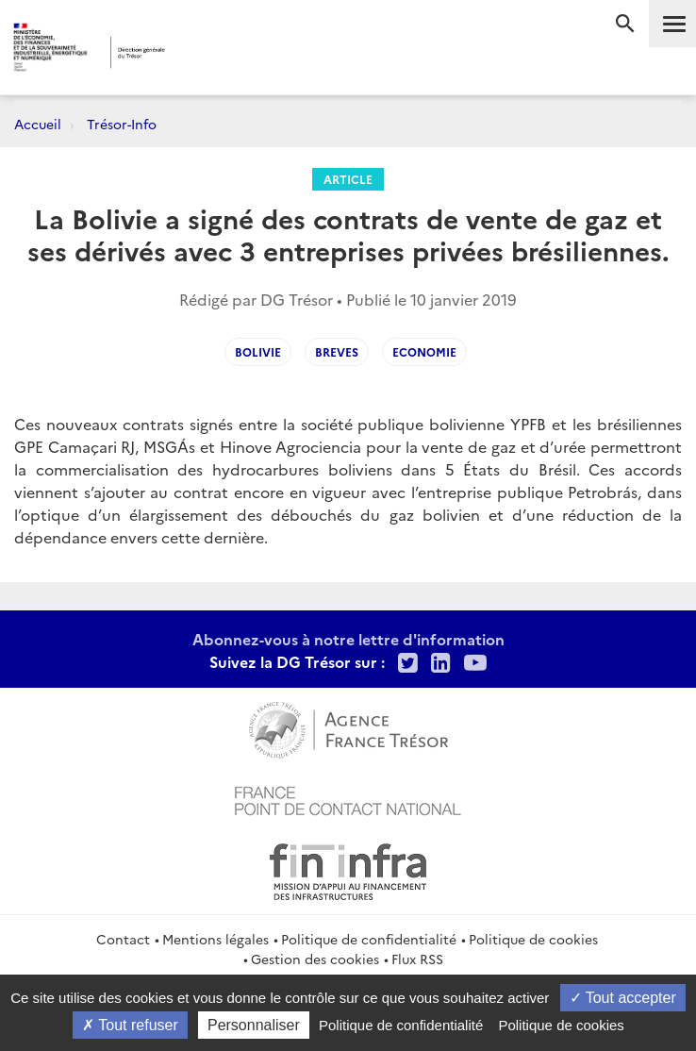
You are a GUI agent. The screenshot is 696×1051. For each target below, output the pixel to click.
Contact (123, 938)
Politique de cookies (533, 938)
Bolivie (258, 351)
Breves (336, 351)
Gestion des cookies (315, 958)
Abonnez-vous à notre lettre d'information (348, 638)
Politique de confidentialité (368, 938)
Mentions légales (215, 938)
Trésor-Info (122, 123)
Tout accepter (623, 998)
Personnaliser (253, 1025)
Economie (424, 351)
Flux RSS (417, 958)
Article (348, 179)
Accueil (37, 123)
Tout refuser (130, 1025)
